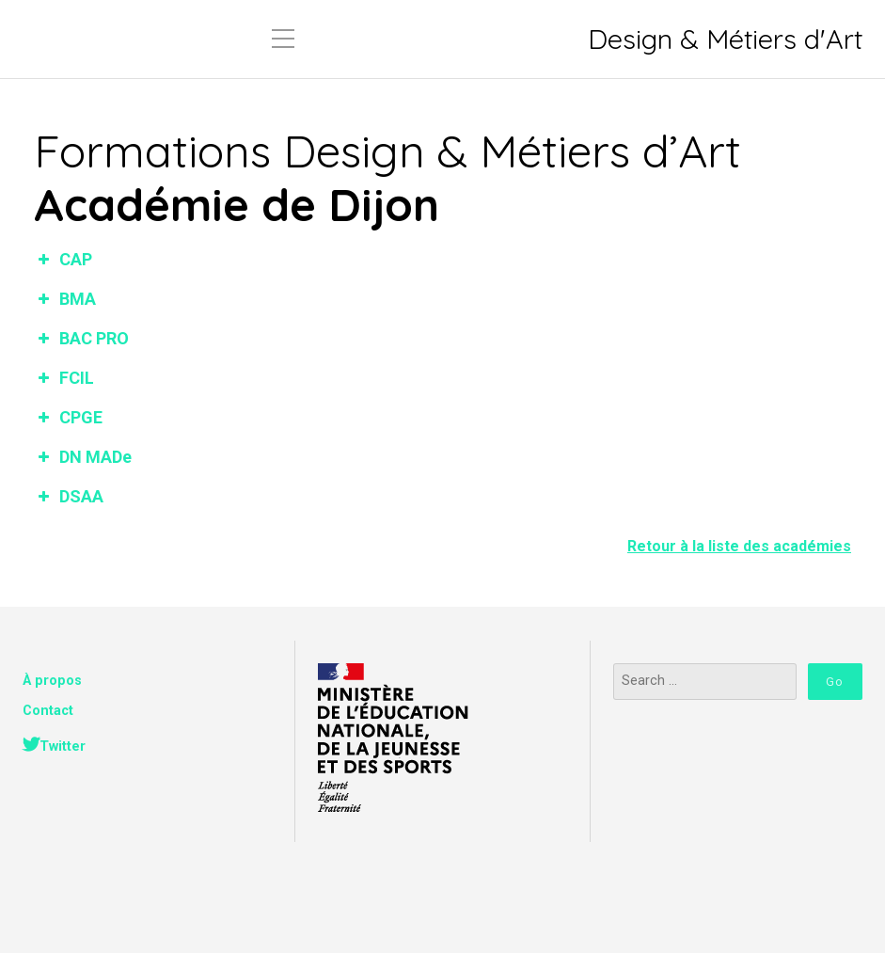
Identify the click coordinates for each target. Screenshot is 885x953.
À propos (52, 681)
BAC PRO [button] (81, 338)
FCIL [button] (64, 378)
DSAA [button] (68, 496)
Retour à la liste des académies (739, 546)
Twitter (63, 746)
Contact (48, 711)
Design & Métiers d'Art (725, 39)
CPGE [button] (68, 417)
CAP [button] (63, 259)
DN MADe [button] (83, 457)
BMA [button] (65, 299)
